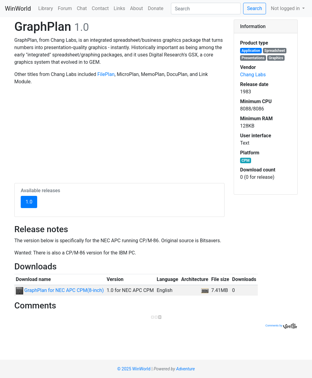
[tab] (265, 26)
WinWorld (18, 8)
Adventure (185, 368)
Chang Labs (253, 74)
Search (254, 8)
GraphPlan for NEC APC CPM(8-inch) (60, 290)
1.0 (31, 201)
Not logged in (286, 8)
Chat (82, 8)
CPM (246, 160)
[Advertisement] (119, 133)
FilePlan (106, 74)
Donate (155, 8)
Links (119, 8)
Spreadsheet (274, 51)
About (136, 8)
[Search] (206, 8)
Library (45, 8)
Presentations (253, 58)
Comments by (281, 325)
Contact (100, 8)
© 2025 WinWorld (134, 368)
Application (251, 51)
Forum (65, 8)
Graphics (276, 58)
